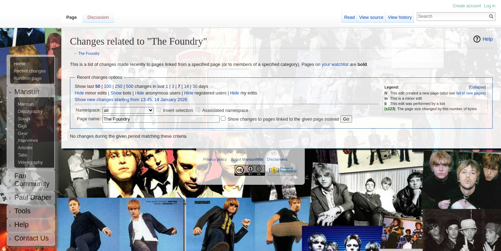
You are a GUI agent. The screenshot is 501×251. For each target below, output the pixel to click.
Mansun (26, 104)
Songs (24, 118)
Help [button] (21, 224)
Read (349, 17)
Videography (30, 162)
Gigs (22, 126)
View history (400, 17)
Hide (79, 93)
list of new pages (470, 93)
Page (71, 17)
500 (129, 86)
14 (186, 86)
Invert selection (178, 110)
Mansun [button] (26, 92)
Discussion (98, 17)
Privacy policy (215, 159)
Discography (30, 111)
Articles (25, 147)
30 (194, 86)
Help (488, 39)
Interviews (28, 140)
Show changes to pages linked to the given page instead (283, 119)
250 (118, 86)
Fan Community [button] (31, 180)
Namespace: (88, 110)
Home (19, 63)
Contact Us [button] (31, 238)
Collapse (477, 87)
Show (116, 93)
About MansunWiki (247, 159)
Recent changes (30, 71)
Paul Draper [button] (32, 197)
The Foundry (89, 53)
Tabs (22, 155)
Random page (27, 78)
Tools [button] (22, 211)
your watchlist (335, 64)
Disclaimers (277, 159)
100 (107, 86)
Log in (489, 5)
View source (371, 17)
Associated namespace (225, 110)
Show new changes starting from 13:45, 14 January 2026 (131, 99)
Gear (22, 133)
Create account (467, 5)
